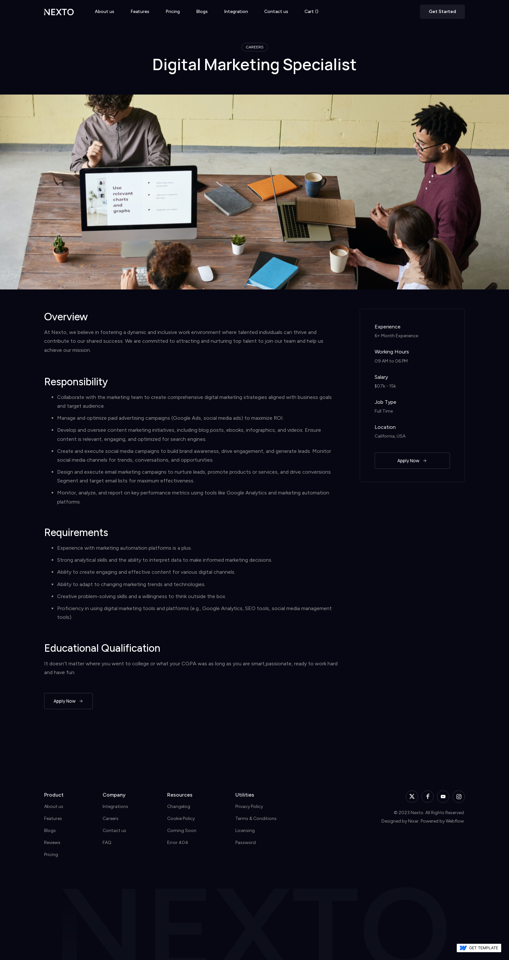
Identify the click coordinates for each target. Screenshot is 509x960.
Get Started (442, 11)
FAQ (107, 842)
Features (139, 11)
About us (104, 11)
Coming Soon (181, 830)
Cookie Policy (181, 818)
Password (245, 842)
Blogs (202, 11)
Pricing (173, 11)
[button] (311, 11)
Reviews (52, 842)
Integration (236, 11)
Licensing (245, 830)
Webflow (455, 821)
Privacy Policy (249, 806)
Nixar (413, 821)
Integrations (115, 806)
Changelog (178, 806)
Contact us (276, 11)
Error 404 (177, 842)
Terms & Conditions (256, 818)
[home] (59, 11)
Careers (110, 818)
